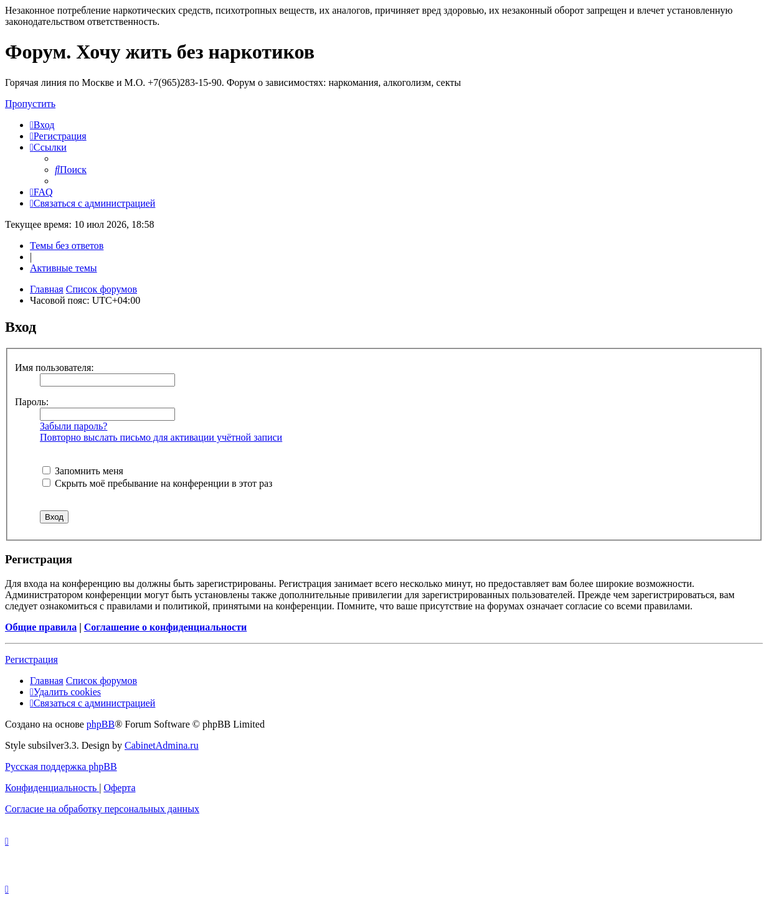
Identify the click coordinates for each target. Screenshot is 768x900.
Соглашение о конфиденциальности (165, 627)
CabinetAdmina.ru (162, 745)
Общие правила (41, 627)
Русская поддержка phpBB (61, 766)
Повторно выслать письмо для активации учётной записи (161, 437)
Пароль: (32, 401)
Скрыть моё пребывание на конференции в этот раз (157, 483)
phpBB (101, 724)
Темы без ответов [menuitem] (66, 245)
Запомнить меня (82, 471)
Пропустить (30, 103)
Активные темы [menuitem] (63, 268)
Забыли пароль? (73, 426)
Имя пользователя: (54, 367)
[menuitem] (42, 125)
